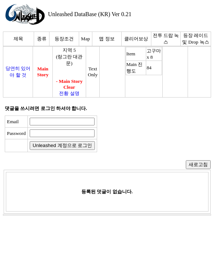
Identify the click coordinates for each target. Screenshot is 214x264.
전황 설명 (69, 93)
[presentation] (156, 134)
